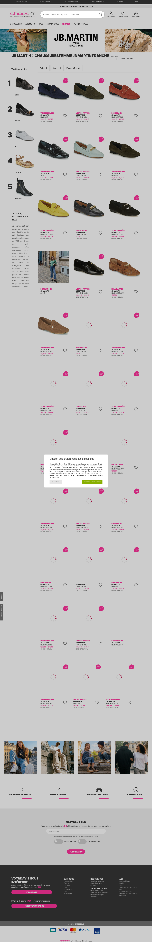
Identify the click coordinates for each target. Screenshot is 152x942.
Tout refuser (55, 482)
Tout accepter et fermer (92, 482)
